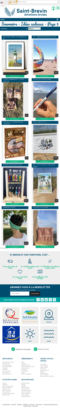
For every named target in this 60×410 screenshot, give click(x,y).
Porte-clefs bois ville (12, 165)
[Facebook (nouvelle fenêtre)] (38, 299)
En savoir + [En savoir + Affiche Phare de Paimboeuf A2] (15, 76)
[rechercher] (38, 2)
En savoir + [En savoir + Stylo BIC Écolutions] (45, 119)
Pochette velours (40, 207)
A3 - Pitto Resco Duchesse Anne (44, 166)
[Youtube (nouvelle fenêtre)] (46, 299)
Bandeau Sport (9, 207)
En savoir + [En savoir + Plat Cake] (45, 161)
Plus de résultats (4, 248)
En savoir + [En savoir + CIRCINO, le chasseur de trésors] (15, 161)
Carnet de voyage (16, 1)
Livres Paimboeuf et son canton (13, 80)
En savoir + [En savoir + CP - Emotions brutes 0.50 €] (45, 76)
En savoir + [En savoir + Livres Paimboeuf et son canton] (15, 119)
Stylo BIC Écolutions (42, 79)
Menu (2, 19)
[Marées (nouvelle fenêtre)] (49, 334)
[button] (53, 7)
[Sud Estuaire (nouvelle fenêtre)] (30, 315)
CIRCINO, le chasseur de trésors (13, 123)
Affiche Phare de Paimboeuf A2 (15, 38)
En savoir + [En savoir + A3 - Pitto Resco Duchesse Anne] (45, 204)
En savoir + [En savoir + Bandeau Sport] (15, 247)
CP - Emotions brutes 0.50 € (44, 37)
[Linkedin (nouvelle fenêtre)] (42, 299)
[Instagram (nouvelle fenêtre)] (50, 299)
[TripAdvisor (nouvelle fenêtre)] (54, 299)
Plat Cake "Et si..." (41, 122)
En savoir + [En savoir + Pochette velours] (45, 247)
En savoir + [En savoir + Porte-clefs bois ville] (15, 204)
